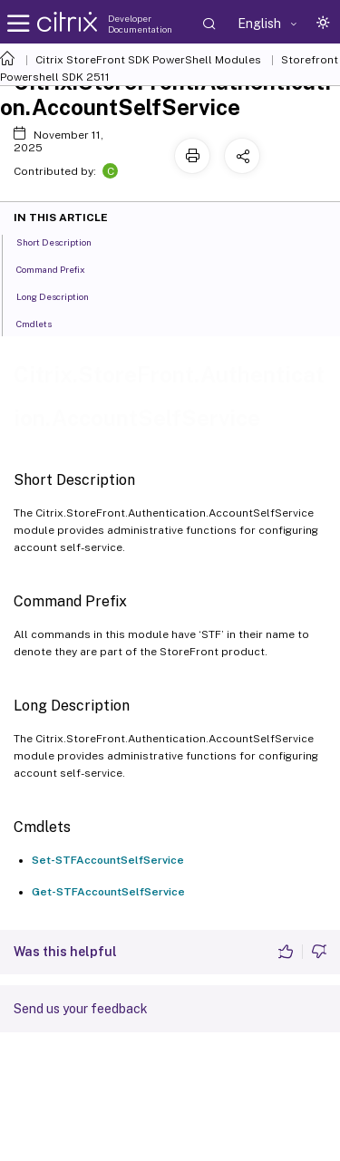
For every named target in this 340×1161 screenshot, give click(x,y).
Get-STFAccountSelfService (108, 891)
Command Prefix (60, 268)
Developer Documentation (140, 23)
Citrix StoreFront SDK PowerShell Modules (148, 59)
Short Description (64, 241)
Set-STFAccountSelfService (108, 860)
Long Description (62, 295)
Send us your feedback (81, 1008)
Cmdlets (44, 322)
